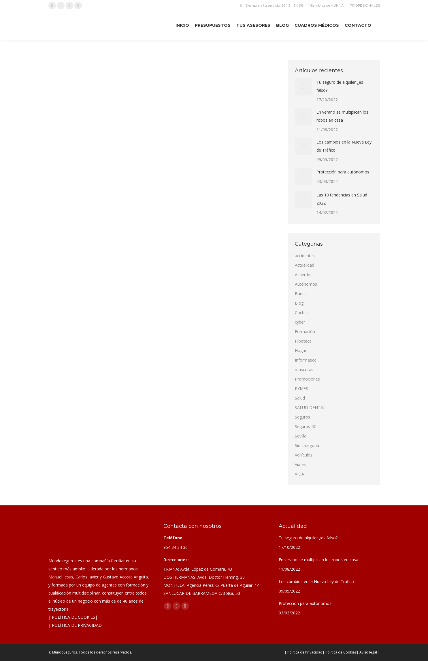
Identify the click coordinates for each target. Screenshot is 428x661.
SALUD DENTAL (310, 407)
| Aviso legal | (368, 652)
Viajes (300, 464)
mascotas (304, 369)
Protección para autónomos (342, 172)
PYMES (301, 388)
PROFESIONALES (365, 5)
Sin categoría (307, 445)
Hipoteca (303, 341)
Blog (299, 303)
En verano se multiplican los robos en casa (342, 116)
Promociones (307, 379)
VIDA (299, 474)
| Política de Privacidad (303, 652)
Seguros (302, 417)
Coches (302, 312)
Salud (300, 398)
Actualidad (304, 265)
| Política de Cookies (340, 652)
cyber (300, 322)
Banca (301, 293)
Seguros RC (305, 426)
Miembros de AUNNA (326, 5)
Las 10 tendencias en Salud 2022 (341, 199)
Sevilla (300, 436)
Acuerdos (303, 274)
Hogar (300, 350)
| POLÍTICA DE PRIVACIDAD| (76, 625)
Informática (305, 360)
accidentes (305, 255)
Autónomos (306, 284)
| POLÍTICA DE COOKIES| (72, 617)
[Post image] (303, 86)
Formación (305, 331)
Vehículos (303, 455)
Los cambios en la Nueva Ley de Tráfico (344, 146)
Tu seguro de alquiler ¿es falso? (339, 86)
